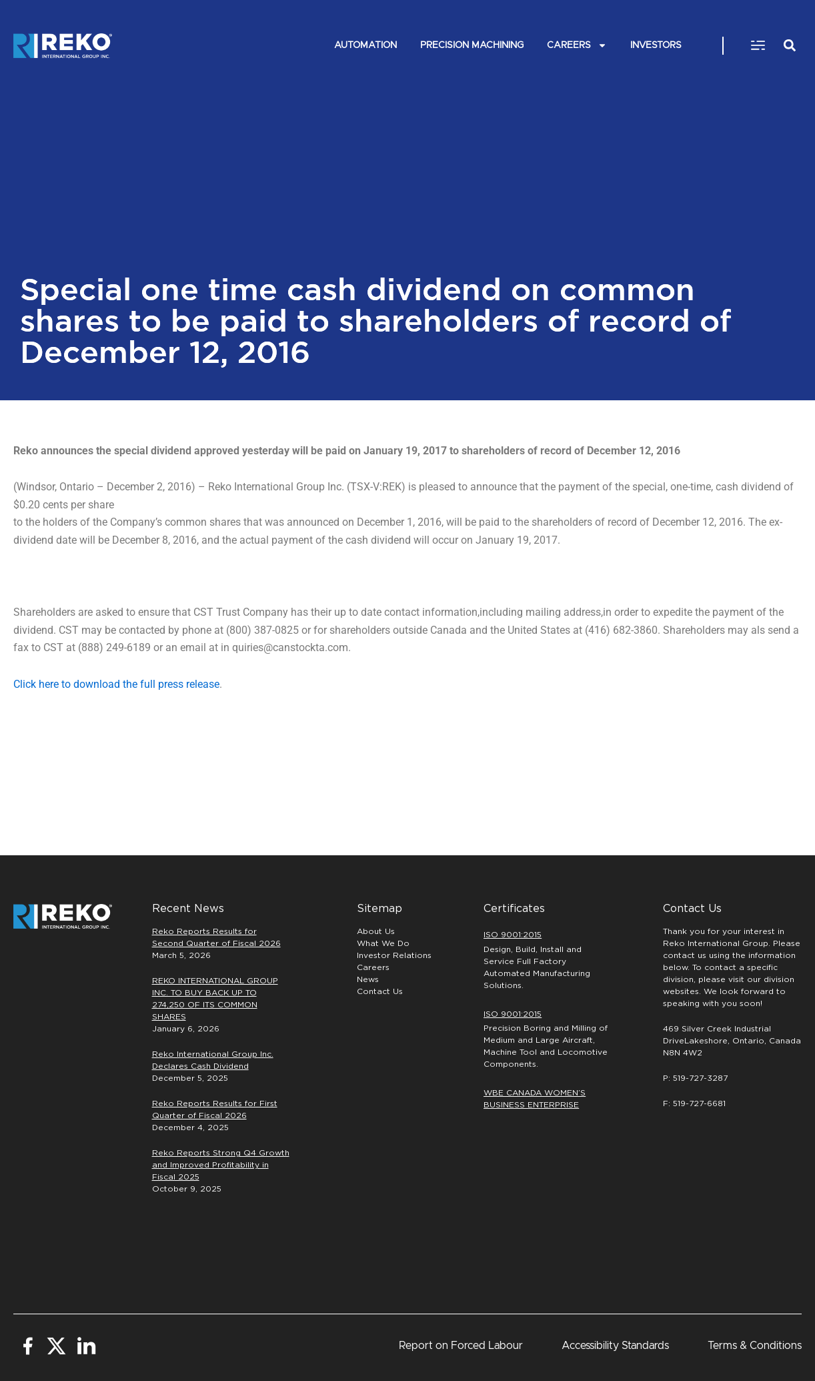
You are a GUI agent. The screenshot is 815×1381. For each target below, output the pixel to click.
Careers (577, 46)
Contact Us (380, 991)
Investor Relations (394, 955)
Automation (365, 45)
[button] (757, 46)
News (368, 979)
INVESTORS (656, 45)
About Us (376, 931)
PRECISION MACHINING (472, 45)
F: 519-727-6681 (694, 1103)
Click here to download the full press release (116, 684)
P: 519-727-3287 (695, 1078)
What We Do (383, 943)
